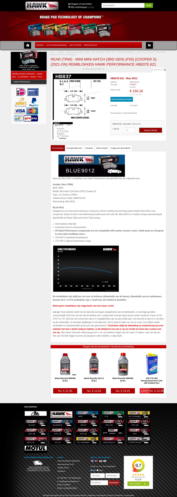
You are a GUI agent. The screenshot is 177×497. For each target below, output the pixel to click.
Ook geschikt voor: (74, 148)
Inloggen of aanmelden (81, 4)
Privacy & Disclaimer (115, 495)
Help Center (75, 45)
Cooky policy (129, 495)
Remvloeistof (90, 45)
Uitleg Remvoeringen (56, 45)
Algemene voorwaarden (97, 495)
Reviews (89, 148)
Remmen (40, 45)
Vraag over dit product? (120, 148)
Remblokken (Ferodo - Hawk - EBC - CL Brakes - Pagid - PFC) (27, 75)
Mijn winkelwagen (77, 7)
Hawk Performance (22, 82)
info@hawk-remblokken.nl (69, 481)
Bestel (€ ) (150, 130)
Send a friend (102, 148)
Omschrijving (57, 148)
